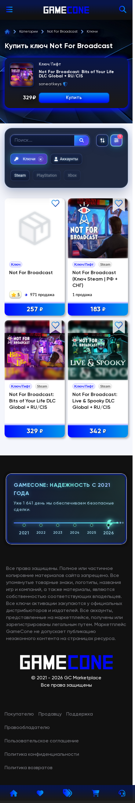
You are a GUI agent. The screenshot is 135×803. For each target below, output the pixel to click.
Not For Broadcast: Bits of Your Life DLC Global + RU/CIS (32, 401)
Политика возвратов (29, 768)
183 (98, 310)
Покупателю (19, 714)
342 (97, 431)
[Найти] (81, 140)
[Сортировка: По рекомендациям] (102, 140)
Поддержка (79, 714)
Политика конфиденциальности (42, 754)
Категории (28, 32)
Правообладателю (27, 727)
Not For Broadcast (62, 32)
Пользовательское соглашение (42, 741)
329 (35, 431)
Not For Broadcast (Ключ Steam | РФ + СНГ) (95, 279)
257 (35, 310)
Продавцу (50, 714)
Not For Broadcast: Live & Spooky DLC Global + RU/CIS (94, 401)
